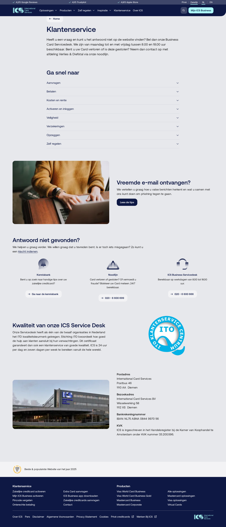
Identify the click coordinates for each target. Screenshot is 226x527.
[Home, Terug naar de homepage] (24, 10)
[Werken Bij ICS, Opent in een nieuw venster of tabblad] (147, 516)
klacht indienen (28, 251)
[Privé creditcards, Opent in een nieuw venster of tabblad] (122, 516)
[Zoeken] (184, 10)
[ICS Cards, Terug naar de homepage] (204, 517)
